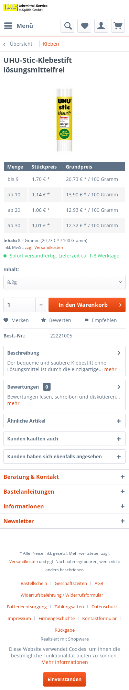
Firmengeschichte (57, 618)
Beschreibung (23, 352)
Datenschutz (104, 606)
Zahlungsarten (69, 606)
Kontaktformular (99, 618)
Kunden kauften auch (32, 438)
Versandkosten (23, 561)
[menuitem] (18, 26)
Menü (18, 25)
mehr (110, 369)
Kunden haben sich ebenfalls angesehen (54, 456)
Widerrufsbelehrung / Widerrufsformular (62, 595)
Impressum (19, 618)
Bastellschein (34, 583)
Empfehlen (101, 320)
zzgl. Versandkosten (44, 247)
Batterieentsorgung (27, 606)
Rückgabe (65, 630)
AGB (99, 583)
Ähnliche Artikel (26, 420)
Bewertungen (23, 386)
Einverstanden (64, 679)
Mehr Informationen (64, 662)
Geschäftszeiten (71, 583)
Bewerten (56, 320)
